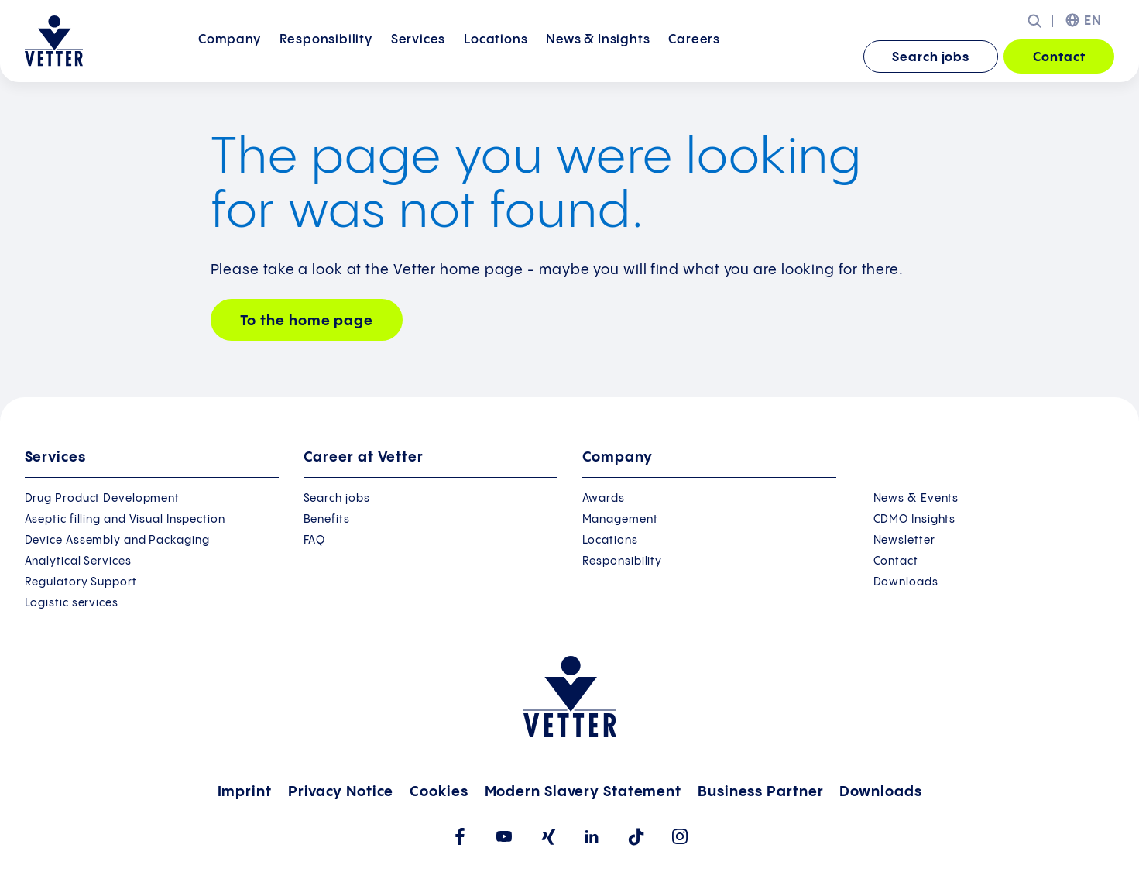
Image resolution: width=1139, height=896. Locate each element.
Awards (603, 498)
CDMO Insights (914, 519)
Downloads (905, 582)
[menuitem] (229, 57)
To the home (306, 321)
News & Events (916, 498)
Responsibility (326, 56)
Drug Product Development (102, 498)
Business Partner (760, 791)
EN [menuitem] (1093, 21)
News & (598, 56)
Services (418, 56)
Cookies (439, 791)
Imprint (245, 791)
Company (229, 56)
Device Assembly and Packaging (117, 540)
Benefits (327, 519)
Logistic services (71, 603)
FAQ (315, 540)
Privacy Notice (341, 791)
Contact (1059, 57)
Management (620, 519)
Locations (495, 56)
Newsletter (904, 540)
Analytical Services (78, 561)
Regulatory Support (81, 582)
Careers (694, 56)
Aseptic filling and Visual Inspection (125, 519)
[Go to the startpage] (54, 41)
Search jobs (930, 57)
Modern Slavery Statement (583, 791)
